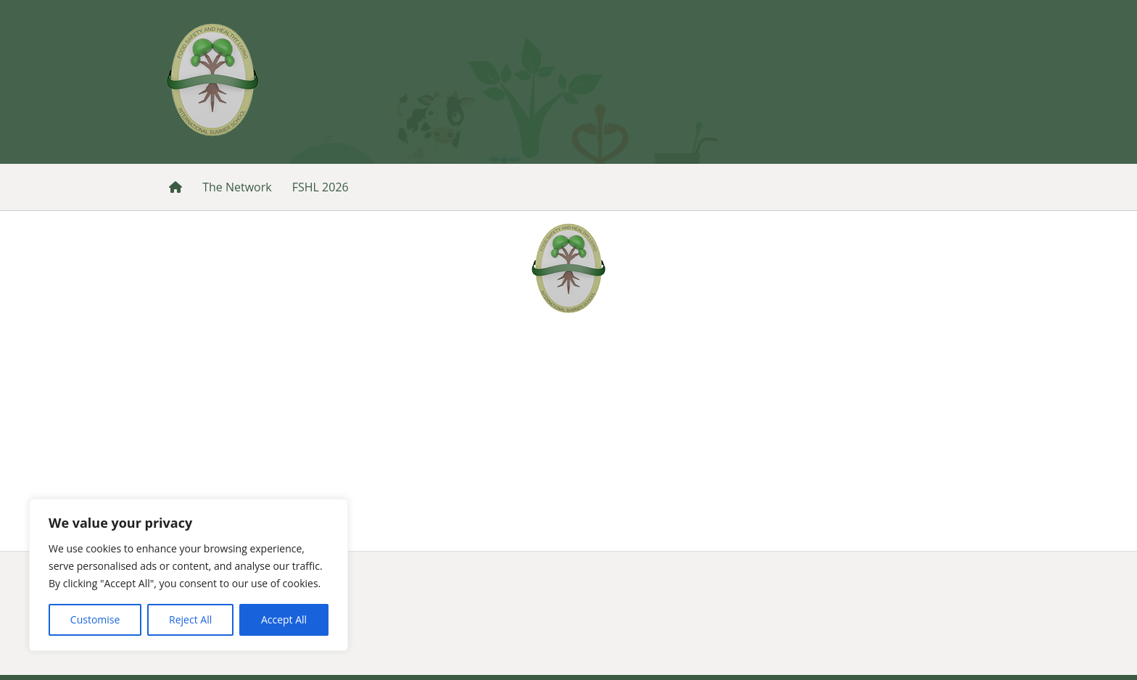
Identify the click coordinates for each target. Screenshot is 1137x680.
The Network (236, 187)
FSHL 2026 (320, 187)
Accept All (284, 619)
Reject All (190, 619)
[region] (188, 575)
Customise (95, 619)
